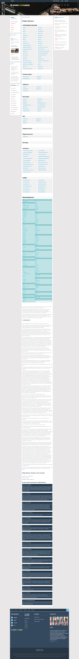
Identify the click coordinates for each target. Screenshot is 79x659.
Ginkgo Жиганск (27, 17)
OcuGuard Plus (13, 90)
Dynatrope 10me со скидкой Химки (27, 476)
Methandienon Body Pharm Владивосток (28, 479)
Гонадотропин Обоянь (25, 477)
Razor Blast (12, 94)
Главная (23, 17)
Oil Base (12, 98)
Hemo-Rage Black (13, 109)
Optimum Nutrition (13, 107)
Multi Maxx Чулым (36, 617)
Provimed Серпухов (37, 621)
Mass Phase (13, 96)
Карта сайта (39, 652)
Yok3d (12, 113)
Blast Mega (12, 111)
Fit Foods (12, 88)
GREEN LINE (13, 105)
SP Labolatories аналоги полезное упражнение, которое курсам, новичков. (15, 58)
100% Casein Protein (14, 92)
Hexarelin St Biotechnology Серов (39, 619)
